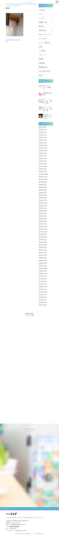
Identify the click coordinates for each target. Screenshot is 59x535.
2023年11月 (42, 176)
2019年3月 (42, 271)
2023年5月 (42, 192)
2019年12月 (42, 268)
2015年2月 (42, 299)
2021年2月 (42, 252)
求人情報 (25, 517)
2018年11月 (42, 273)
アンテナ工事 (42, 38)
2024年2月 (42, 169)
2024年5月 (42, 161)
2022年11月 (42, 205)
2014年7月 (42, 305)
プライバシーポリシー (38, 517)
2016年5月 (42, 289)
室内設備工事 (42, 30)
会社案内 (14, 517)
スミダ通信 (42, 50)
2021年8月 (42, 237)
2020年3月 (42, 263)
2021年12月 (42, 226)
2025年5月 (42, 135)
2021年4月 (42, 247)
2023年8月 (42, 184)
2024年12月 (42, 145)
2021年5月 (42, 244)
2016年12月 (42, 286)
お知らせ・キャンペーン (45, 34)
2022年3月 (42, 218)
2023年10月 (42, 179)
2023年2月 (42, 197)
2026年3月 (42, 127)
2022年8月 (42, 210)
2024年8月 (42, 153)
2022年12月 (42, 203)
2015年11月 (42, 292)
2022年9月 (42, 208)
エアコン (41, 14)
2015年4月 (42, 297)
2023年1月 (42, 200)
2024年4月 (42, 163)
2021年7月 (42, 239)
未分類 (40, 75)
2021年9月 (42, 234)
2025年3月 (42, 137)
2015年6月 (42, 294)
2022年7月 (42, 213)
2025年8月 (42, 129)
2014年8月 (42, 302)
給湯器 (40, 46)
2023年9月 (42, 182)
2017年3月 (42, 284)
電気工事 (41, 26)
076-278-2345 (14, 526)
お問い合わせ (30, 517)
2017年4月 (42, 281)
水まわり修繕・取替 (44, 71)
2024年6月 (42, 158)
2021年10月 (42, 231)
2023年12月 (42, 174)
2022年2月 (42, 221)
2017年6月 (42, 276)
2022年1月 (42, 224)
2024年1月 (42, 171)
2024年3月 (42, 166)
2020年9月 (42, 258)
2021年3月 (42, 250)
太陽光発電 (42, 63)
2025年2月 (42, 140)
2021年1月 (42, 255)
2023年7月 (42, 187)
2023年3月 (42, 195)
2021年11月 (42, 229)
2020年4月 (42, 260)
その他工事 (42, 10)
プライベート (42, 55)
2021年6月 (42, 242)
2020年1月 (42, 265)
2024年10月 (42, 150)
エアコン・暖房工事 (44, 42)
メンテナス (42, 18)
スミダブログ (19, 517)
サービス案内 (8, 517)
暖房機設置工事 (43, 67)
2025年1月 (42, 142)
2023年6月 (42, 190)
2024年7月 (42, 156)
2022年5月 (42, 216)
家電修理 (41, 59)
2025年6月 (42, 132)
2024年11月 (42, 148)
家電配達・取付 (43, 22)
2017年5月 (42, 279)
